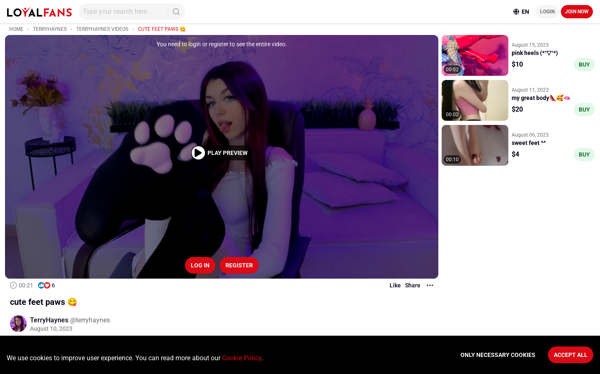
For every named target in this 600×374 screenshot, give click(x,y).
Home (16, 29)
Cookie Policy (241, 358)
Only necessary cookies (497, 355)
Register (239, 265)
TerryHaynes (50, 29)
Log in (200, 265)
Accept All (571, 355)
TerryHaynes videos (102, 29)
